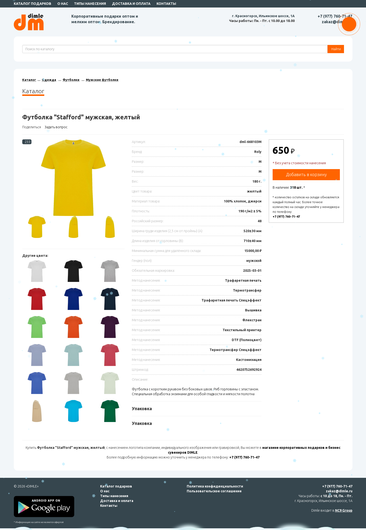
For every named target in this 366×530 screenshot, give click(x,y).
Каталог (29, 79)
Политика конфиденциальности (215, 486)
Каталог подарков (32, 4)
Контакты (166, 4)
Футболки (71, 79)
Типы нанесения (90, 4)
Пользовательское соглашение (214, 491)
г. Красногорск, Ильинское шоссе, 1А (263, 16)
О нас (62, 4)
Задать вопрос (56, 127)
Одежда (49, 79)
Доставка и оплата (131, 4)
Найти (336, 49)
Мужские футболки (102, 79)
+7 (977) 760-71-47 (335, 16)
